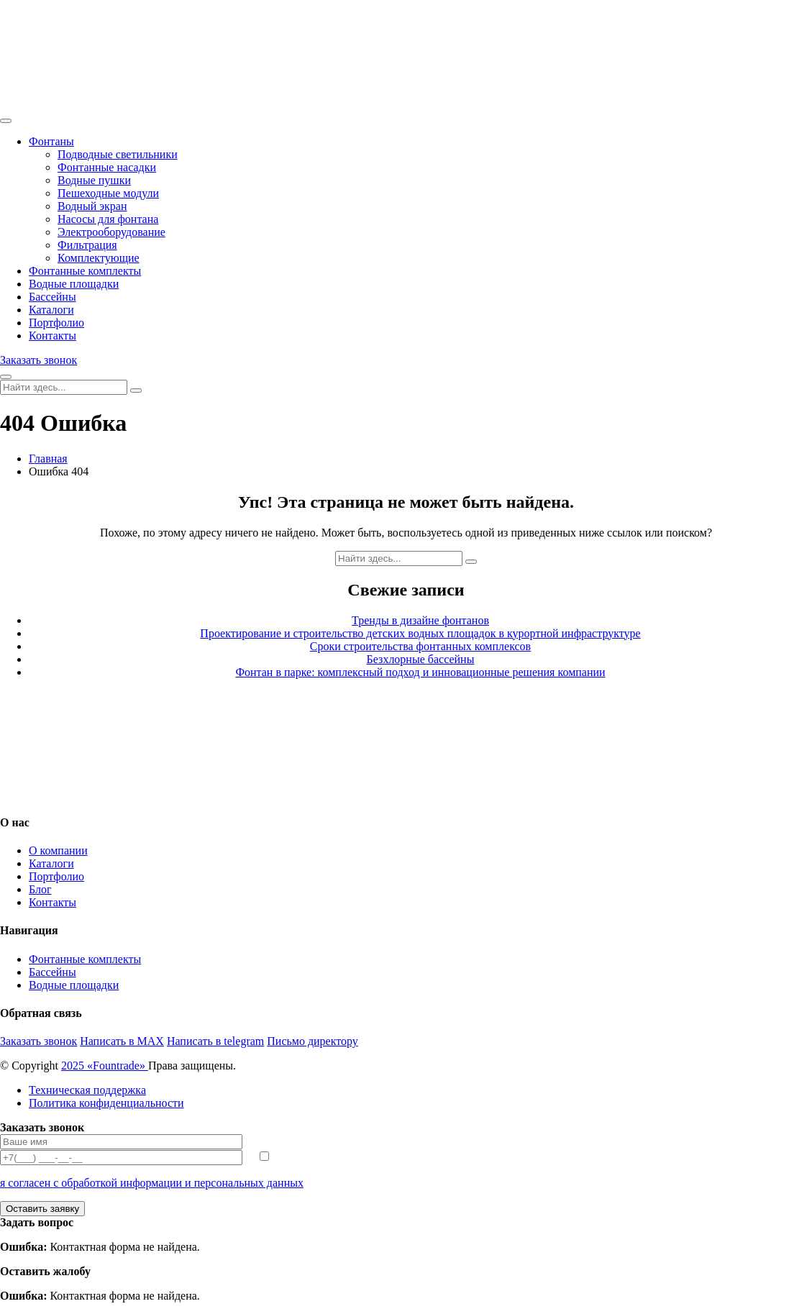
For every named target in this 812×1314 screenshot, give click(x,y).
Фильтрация (87, 245)
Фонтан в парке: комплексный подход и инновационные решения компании (420, 672)
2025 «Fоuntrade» (104, 1065)
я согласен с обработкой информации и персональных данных (152, 1183)
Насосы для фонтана (108, 219)
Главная (48, 458)
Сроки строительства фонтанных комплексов (420, 646)
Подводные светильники (118, 154)
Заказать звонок (38, 360)
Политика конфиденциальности (106, 1103)
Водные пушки (94, 180)
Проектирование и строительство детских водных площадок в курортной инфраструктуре (420, 633)
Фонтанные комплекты (85, 271)
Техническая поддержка (87, 1090)
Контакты (52, 335)
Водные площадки (74, 284)
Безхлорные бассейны (421, 659)
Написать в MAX (122, 1041)
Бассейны (52, 297)
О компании (58, 850)
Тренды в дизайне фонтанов (420, 620)
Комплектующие (99, 258)
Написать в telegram (215, 1041)
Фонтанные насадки (107, 167)
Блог (40, 889)
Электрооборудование (111, 232)
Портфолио (56, 322)
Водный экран (92, 206)
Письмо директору (312, 1041)
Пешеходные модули (108, 193)
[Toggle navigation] (6, 121)
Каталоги (51, 310)
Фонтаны (51, 141)
